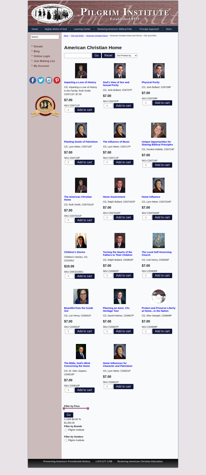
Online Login (42, 56)
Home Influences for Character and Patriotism (117, 364)
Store (168, 29)
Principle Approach (149, 29)
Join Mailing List (44, 61)
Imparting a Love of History (80, 82)
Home (35, 29)
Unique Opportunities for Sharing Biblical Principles (157, 143)
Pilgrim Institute (74, 429)
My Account (41, 65)
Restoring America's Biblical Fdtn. (114, 29)
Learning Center (82, 29)
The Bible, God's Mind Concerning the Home (77, 364)
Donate (38, 46)
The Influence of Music (116, 141)
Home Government (114, 197)
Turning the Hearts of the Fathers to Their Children (117, 253)
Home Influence (151, 197)
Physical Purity (150, 82)
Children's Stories (74, 252)
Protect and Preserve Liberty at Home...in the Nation (158, 309)
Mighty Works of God (56, 29)
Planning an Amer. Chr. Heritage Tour (116, 309)
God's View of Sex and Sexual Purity (116, 84)
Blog (37, 51)
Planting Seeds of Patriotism (81, 141)
